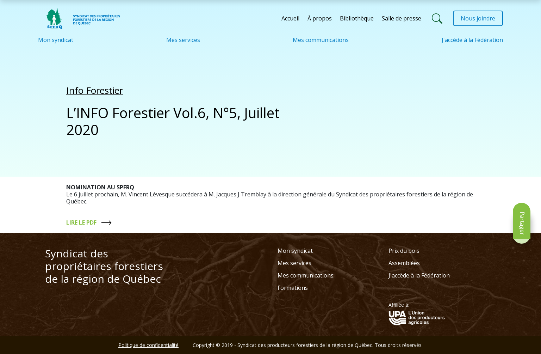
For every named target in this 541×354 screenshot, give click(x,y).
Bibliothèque (357, 18)
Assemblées (404, 263)
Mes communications (321, 40)
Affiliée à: (398, 305)
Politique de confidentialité (148, 345)
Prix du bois (403, 251)
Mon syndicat (55, 40)
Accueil (290, 18)
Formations (293, 288)
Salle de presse (401, 18)
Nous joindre (478, 18)
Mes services (183, 40)
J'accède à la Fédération (472, 40)
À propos (319, 18)
